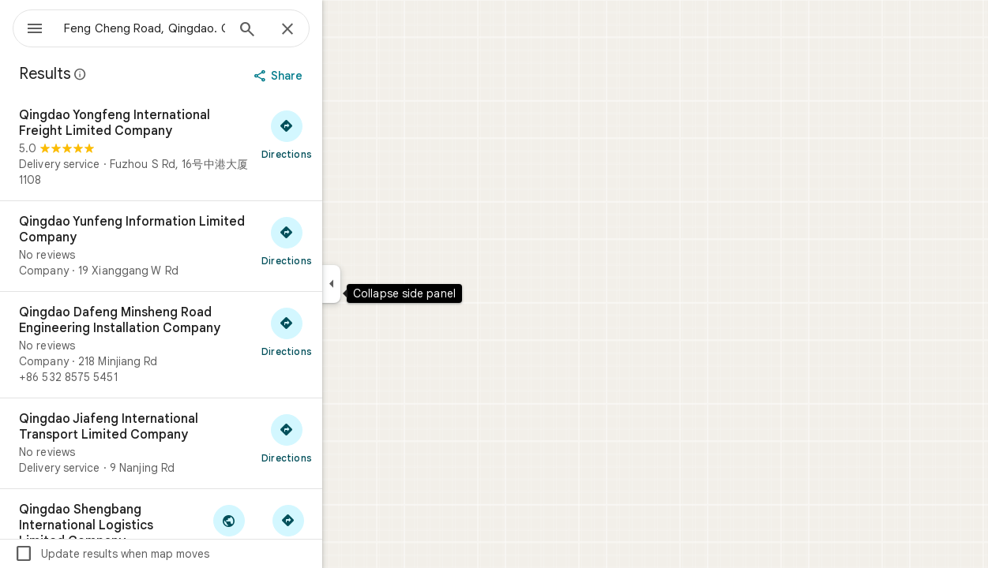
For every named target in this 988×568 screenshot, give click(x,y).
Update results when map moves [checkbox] (168, 553)
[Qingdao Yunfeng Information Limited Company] (218, 246)
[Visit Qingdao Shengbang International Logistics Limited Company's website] (285, 528)
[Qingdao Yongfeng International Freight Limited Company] (218, 147)
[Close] (344, 30)
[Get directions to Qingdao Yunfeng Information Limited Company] (343, 240)
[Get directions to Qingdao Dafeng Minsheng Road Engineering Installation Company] (343, 331)
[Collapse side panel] (388, 284)
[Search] (304, 30)
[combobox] (185, 28)
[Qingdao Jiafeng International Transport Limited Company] (218, 443)
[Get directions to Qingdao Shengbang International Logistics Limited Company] (344, 528)
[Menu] (28, 27)
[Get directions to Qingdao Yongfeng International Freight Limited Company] (343, 134)
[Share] (336, 76)
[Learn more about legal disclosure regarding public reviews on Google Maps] (137, 74)
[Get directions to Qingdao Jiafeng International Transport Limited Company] (343, 438)
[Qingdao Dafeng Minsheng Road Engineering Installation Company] (218, 345)
